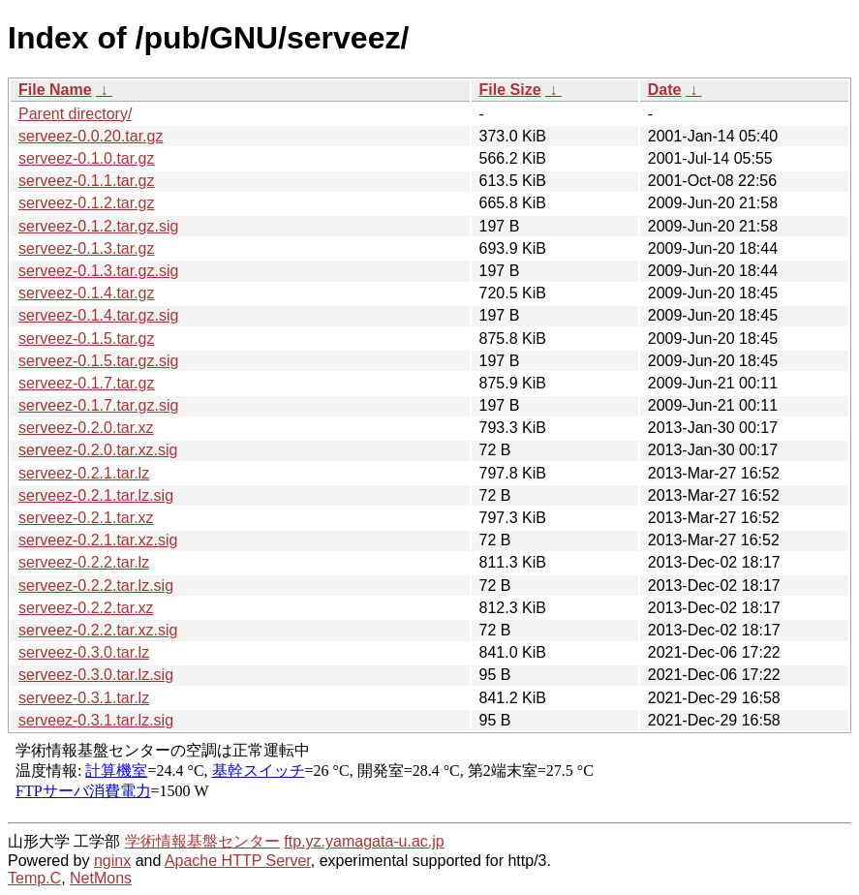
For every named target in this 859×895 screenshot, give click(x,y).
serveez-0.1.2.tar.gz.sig (98, 226)
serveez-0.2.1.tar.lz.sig (95, 495)
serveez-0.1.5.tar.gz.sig (98, 361)
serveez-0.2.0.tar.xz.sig (98, 450)
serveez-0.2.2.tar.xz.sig (98, 630)
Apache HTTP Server (238, 860)
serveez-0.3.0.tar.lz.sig (95, 674)
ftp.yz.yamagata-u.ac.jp (364, 841)
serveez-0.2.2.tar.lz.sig (95, 585)
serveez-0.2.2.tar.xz (86, 608)
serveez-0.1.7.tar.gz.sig (98, 405)
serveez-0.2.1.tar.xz (86, 517)
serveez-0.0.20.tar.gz (90, 136)
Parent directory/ (75, 114)
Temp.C (34, 878)
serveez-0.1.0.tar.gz (86, 158)
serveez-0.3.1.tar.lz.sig (95, 720)
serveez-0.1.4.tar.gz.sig (98, 315)
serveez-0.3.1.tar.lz (83, 698)
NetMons (101, 878)
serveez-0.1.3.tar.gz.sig (98, 270)
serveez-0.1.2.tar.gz (86, 203)
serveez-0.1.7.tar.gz (86, 383)
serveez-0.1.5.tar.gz (86, 338)
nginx (112, 860)
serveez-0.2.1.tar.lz (83, 473)
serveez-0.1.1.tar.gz (86, 180)
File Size (510, 89)
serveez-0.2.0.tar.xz (86, 427)
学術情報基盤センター (202, 841)
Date (665, 89)
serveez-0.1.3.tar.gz (86, 248)
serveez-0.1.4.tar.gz (86, 293)
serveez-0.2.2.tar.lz (83, 562)
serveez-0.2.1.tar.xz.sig (98, 540)
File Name (55, 89)
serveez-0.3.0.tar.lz (83, 652)
